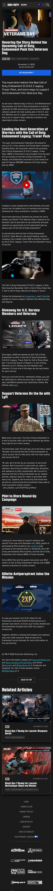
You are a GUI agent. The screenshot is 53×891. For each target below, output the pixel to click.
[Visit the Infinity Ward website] (18, 882)
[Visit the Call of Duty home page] (13, 5)
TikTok (44, 296)
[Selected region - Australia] (41, 5)
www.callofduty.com (41, 660)
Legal (26, 802)
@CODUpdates (8, 671)
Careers (26, 817)
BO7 (7, 726)
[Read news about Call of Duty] (24, 4)
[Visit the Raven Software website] (35, 882)
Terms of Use (26, 807)
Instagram (29, 296)
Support (26, 827)
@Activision (7, 665)
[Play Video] (26, 185)
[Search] (48, 5)
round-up (35, 546)
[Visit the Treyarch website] (35, 850)
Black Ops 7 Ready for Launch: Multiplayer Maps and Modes (21, 784)
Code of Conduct (26, 832)
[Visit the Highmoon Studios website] (35, 860)
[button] (4, 5)
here (16, 385)
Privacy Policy (26, 812)
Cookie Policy (26, 822)
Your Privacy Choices (24, 837)
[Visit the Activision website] (18, 850)
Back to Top (26, 680)
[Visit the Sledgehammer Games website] (18, 861)
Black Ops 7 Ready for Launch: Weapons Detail (26, 732)
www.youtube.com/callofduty (19, 663)
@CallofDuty (21, 665)
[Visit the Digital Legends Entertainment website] (18, 871)
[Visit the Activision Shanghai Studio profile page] (35, 871)
